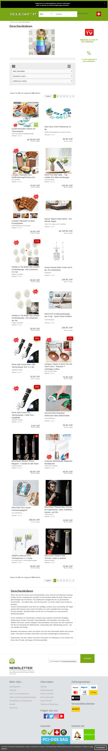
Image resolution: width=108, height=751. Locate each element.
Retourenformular (47, 697)
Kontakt (12, 704)
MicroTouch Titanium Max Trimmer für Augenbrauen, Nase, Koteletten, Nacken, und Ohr (58, 509)
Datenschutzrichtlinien (70, 661)
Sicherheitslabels (46, 690)
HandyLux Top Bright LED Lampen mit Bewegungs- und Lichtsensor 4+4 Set (25, 269)
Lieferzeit (12, 690)
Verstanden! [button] (100, 748)
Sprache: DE (82, 13)
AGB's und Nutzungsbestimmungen (22, 697)
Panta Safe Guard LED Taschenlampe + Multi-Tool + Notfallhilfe (23, 415)
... (70, 96)
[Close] (104, 2)
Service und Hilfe (46, 694)
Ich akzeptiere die (63, 661)
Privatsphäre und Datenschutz (20, 701)
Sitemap (43, 687)
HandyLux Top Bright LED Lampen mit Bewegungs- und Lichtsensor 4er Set (25, 318)
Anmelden (87, 658)
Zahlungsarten (14, 687)
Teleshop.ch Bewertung (49, 704)
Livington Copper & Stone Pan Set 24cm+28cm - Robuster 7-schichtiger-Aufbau (58, 366)
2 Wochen (19, 135)
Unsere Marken (46, 701)
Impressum (13, 708)
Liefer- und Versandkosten (19, 694)
